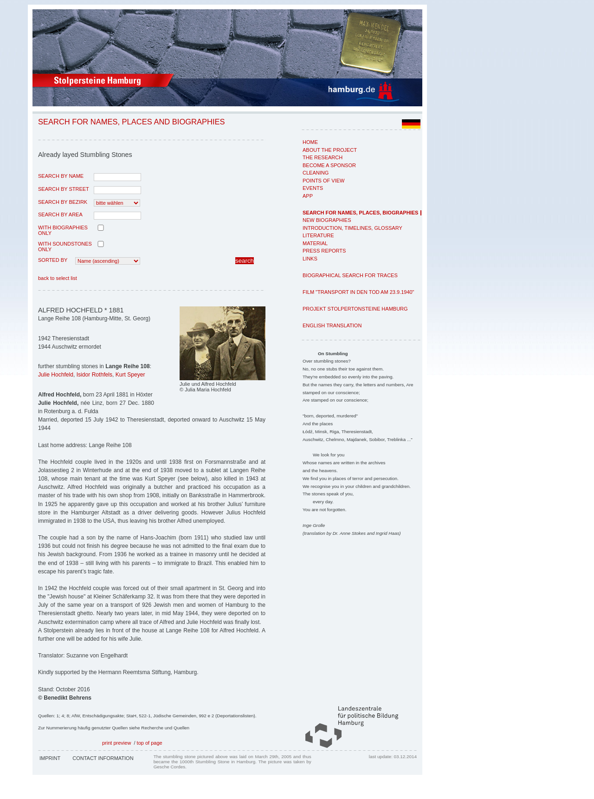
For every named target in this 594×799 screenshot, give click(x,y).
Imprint (49, 758)
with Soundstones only (65, 246)
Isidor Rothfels (94, 374)
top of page (149, 743)
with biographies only (63, 230)
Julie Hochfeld (55, 374)
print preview (116, 743)
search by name (61, 176)
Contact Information (102, 758)
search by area (60, 214)
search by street (63, 189)
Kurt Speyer (130, 374)
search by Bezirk (62, 202)
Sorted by (52, 260)
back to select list (57, 278)
